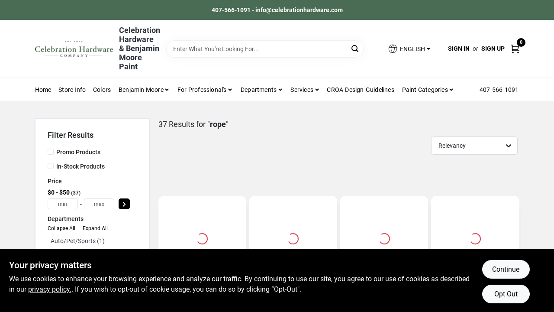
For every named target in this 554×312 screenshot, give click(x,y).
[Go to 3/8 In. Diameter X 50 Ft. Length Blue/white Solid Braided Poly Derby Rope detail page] (475, 237)
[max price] (99, 203)
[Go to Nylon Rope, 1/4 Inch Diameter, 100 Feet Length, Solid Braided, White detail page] (293, 237)
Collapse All (61, 228)
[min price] (63, 203)
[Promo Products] (51, 152)
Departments (259, 89)
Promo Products (78, 152)
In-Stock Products (80, 166)
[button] (408, 48)
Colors (102, 89)
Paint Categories (425, 89)
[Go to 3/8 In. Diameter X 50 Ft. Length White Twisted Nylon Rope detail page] (202, 237)
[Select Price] (124, 203)
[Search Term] (265, 49)
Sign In (459, 48)
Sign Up (493, 48)
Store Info (72, 89)
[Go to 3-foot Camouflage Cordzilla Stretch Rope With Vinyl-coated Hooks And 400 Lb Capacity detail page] (384, 237)
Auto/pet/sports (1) (78, 240)
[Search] (355, 48)
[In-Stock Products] (51, 166)
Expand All (95, 228)
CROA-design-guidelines (360, 89)
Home (43, 89)
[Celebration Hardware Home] (74, 49)
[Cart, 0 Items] (515, 48)
